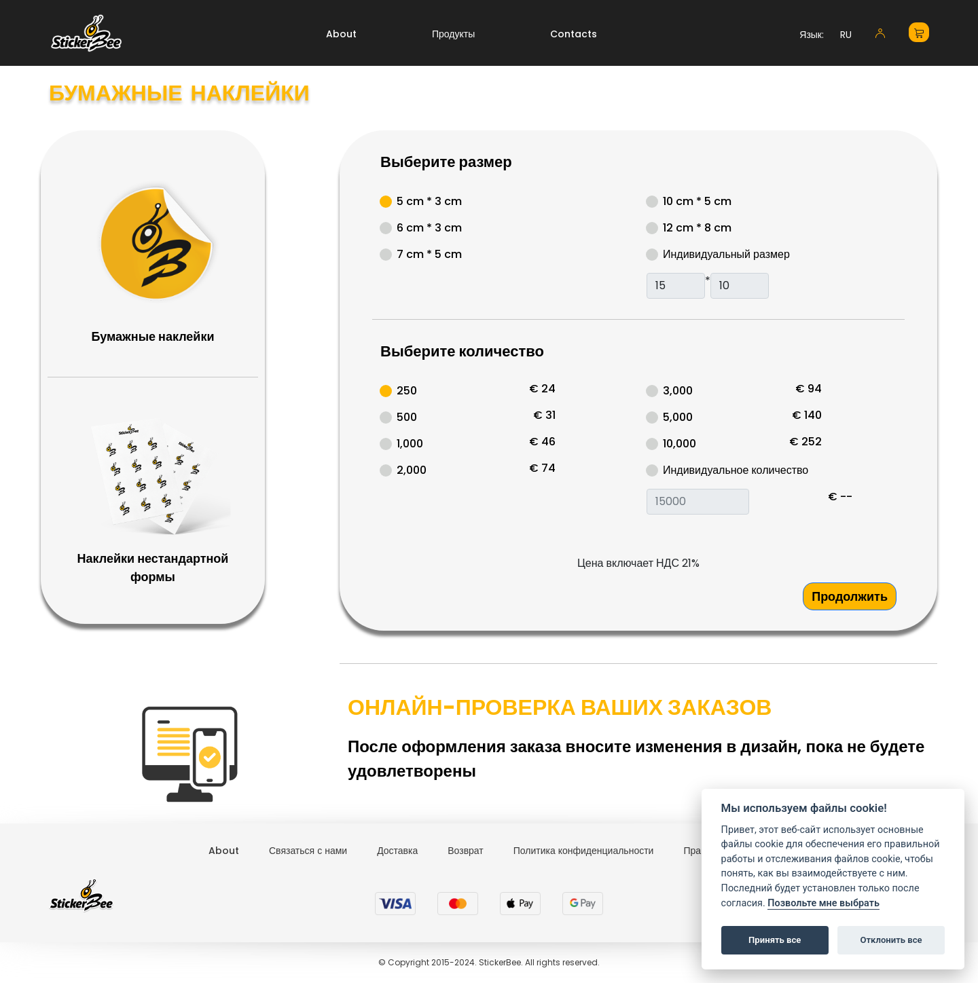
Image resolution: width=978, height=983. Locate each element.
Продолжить (850, 596)
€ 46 (542, 441)
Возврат (466, 850)
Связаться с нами (308, 850)
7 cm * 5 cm (429, 254)
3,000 (678, 390)
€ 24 (542, 388)
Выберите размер (446, 161)
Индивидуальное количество (735, 470)
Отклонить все (891, 940)
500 (407, 417)
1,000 (410, 443)
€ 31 (544, 415)
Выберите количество (462, 351)
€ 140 (807, 415)
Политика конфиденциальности (583, 850)
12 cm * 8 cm (697, 228)
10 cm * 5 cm (697, 201)
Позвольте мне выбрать (823, 903)
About (341, 34)
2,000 (412, 470)
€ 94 (808, 388)
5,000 (678, 417)
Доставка (397, 850)
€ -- (840, 496)
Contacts (573, 34)
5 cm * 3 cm (429, 201)
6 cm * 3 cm (429, 228)
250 (407, 390)
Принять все (774, 940)
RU (846, 34)
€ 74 (542, 468)
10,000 (679, 443)
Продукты (453, 34)
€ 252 (805, 441)
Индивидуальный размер (726, 254)
